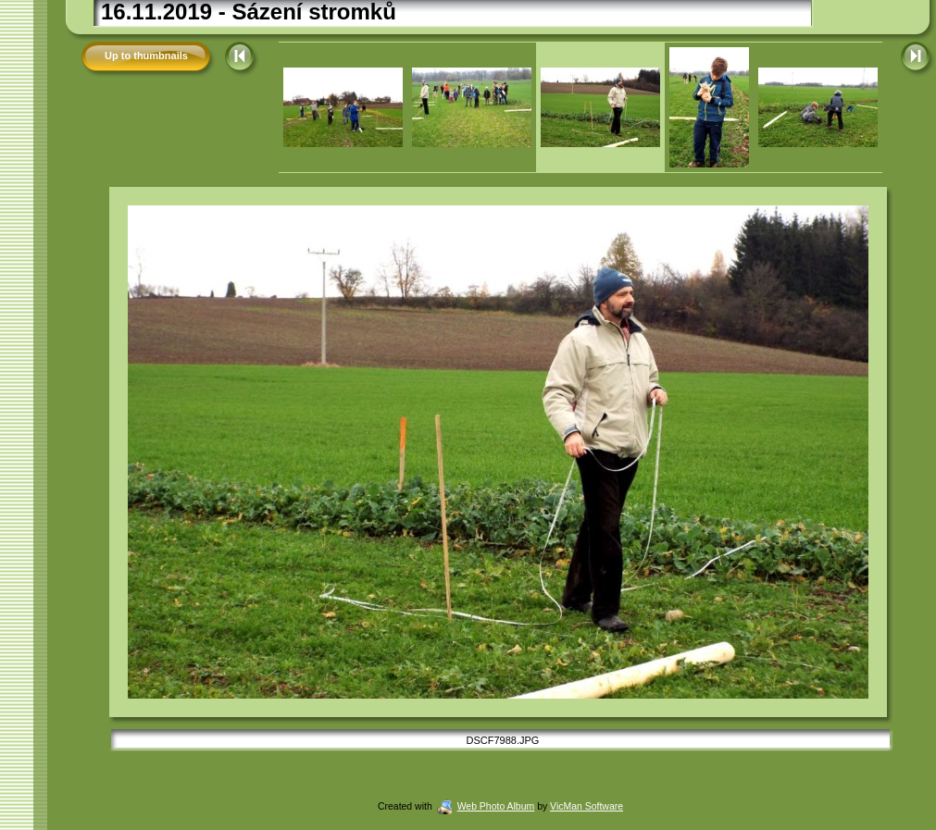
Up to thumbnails (146, 55)
